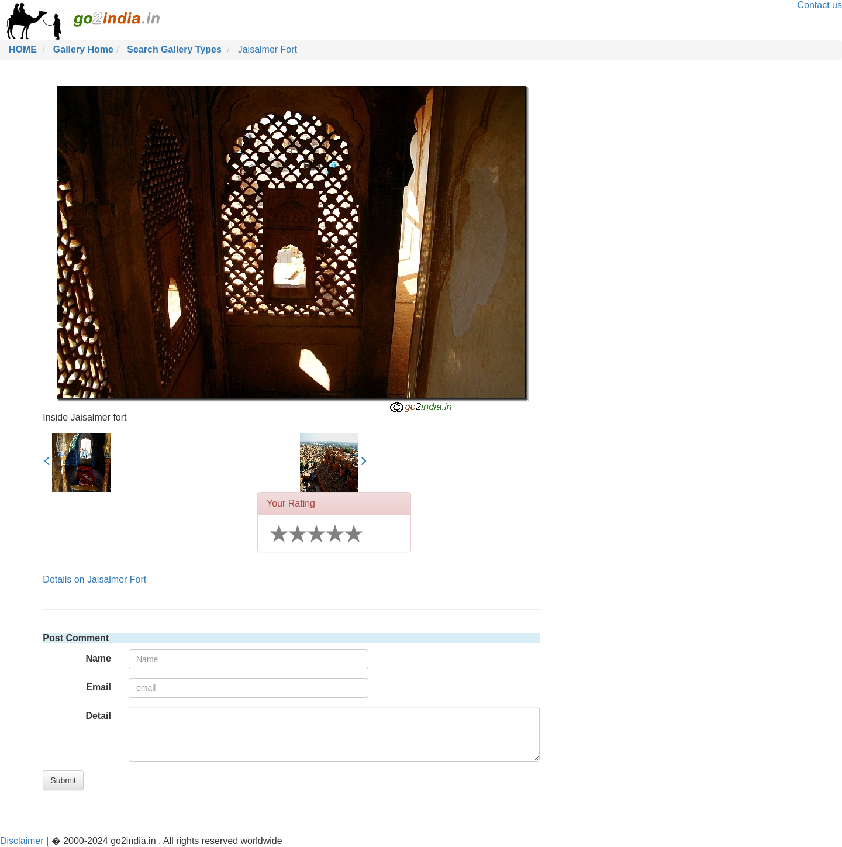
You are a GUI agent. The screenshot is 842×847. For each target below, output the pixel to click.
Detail (98, 716)
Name (98, 658)
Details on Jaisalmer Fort (94, 579)
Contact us (820, 5)
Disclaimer (22, 841)
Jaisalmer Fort (267, 49)
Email (98, 687)
